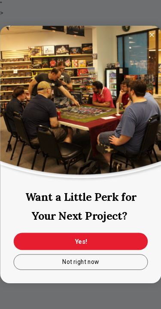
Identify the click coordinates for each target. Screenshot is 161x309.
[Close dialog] (151, 34)
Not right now (80, 262)
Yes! (80, 241)
